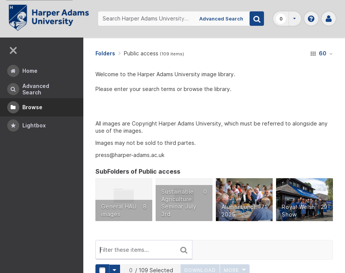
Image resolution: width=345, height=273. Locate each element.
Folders (105, 53)
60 (322, 53)
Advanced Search (221, 19)
